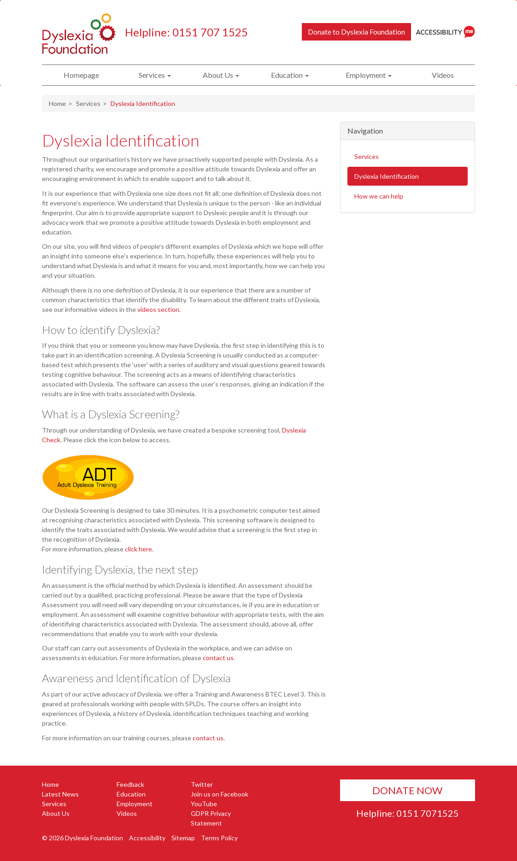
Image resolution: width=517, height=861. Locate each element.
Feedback (130, 784)
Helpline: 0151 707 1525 (186, 32)
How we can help (378, 196)
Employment (369, 74)
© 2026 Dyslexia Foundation (82, 838)
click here (138, 549)
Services (155, 74)
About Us (221, 74)
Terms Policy (219, 838)
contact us (218, 658)
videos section (158, 309)
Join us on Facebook (219, 794)
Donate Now (407, 790)
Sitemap (183, 838)
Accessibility (147, 838)
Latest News (60, 794)
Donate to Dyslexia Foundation (356, 31)
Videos (443, 74)
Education (290, 74)
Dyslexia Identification (120, 140)
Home (57, 103)
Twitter (202, 784)
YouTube (204, 804)
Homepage (81, 74)
